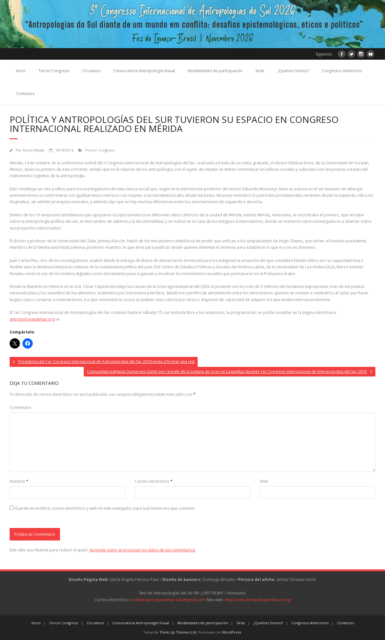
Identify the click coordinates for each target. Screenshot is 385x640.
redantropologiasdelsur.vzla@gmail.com (168, 599)
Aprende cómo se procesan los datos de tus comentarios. (143, 550)
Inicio (21, 71)
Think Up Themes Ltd (177, 632)
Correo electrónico (154, 481)
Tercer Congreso (53, 71)
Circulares (91, 71)
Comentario (20, 407)
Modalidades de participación (215, 71)
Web (264, 481)
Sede (259, 71)
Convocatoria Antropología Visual (144, 71)
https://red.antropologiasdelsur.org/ (258, 599)
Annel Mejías (33, 150)
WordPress (231, 632)
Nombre (19, 481)
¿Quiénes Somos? (293, 71)
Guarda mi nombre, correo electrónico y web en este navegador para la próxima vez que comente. (105, 508)
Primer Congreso (100, 150)
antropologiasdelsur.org (32, 319)
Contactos (25, 93)
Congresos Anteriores (342, 71)
